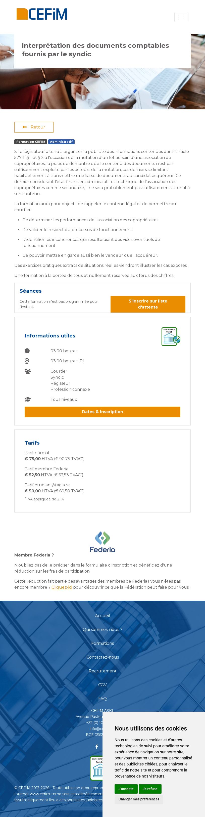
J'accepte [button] (126, 789)
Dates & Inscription (102, 411)
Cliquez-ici (62, 587)
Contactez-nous (102, 657)
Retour (34, 127)
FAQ (102, 698)
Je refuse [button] (150, 789)
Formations (102, 643)
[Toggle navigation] (181, 17)
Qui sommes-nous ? (102, 629)
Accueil (102, 615)
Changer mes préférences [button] (139, 799)
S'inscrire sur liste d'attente (148, 304)
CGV (102, 684)
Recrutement (103, 671)
